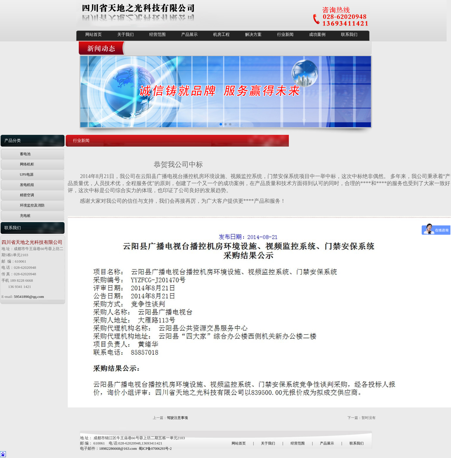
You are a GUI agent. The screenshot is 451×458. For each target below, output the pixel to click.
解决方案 (253, 34)
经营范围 (157, 34)
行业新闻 (285, 34)
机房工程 (221, 34)
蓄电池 (25, 154)
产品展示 (189, 34)
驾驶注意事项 (177, 418)
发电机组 (27, 185)
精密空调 (27, 195)
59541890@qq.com (29, 296)
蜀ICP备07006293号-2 (155, 449)
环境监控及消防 (32, 205)
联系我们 (349, 34)
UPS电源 (26, 174)
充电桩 (25, 216)
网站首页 (93, 34)
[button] (221, 124)
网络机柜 (27, 164)
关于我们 (125, 34)
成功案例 (317, 34)
